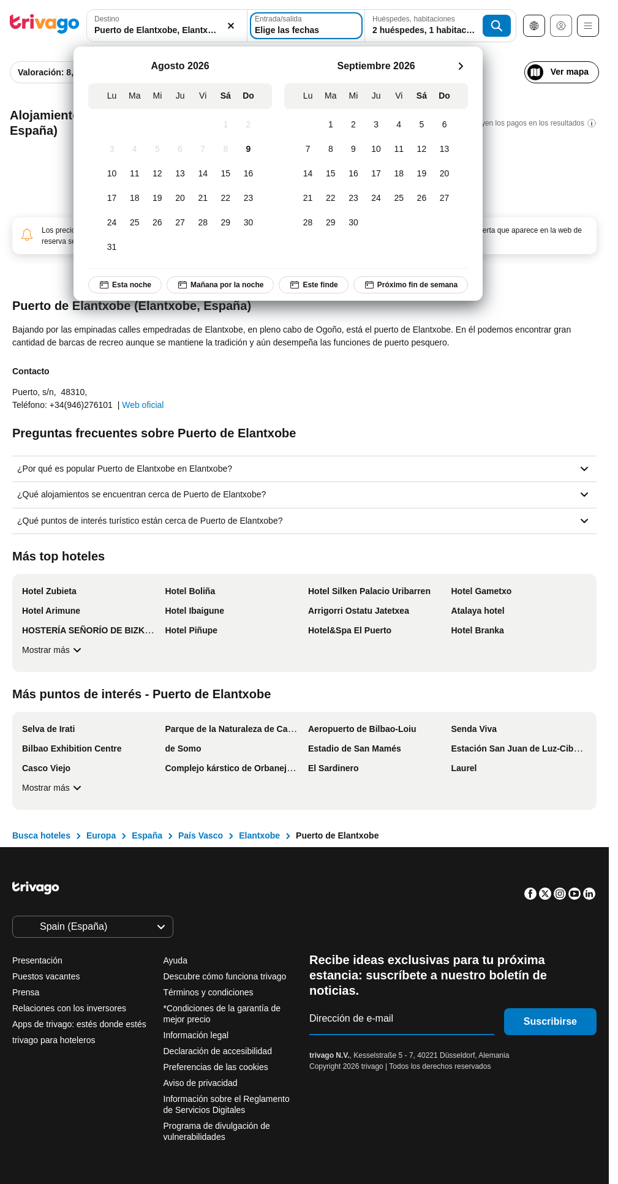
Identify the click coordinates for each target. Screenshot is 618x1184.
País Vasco (200, 835)
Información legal (196, 1035)
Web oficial (143, 405)
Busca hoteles (41, 835)
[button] (166, 25)
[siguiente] (460, 66)
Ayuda (175, 960)
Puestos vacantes (46, 976)
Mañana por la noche (220, 284)
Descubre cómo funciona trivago (225, 976)
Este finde (313, 284)
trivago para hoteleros (53, 1040)
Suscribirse (550, 1021)
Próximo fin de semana (411, 284)
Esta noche (125, 284)
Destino (106, 19)
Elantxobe (259, 835)
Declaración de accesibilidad (218, 1051)
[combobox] (167, 26)
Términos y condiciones (209, 992)
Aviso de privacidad (201, 1083)
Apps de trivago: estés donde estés (79, 1024)
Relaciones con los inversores (69, 1008)
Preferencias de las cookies (217, 1067)
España (147, 835)
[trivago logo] (45, 26)
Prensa (25, 992)
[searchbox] (166, 30)
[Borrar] (231, 26)
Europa (101, 835)
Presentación (37, 960)
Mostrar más (53, 650)
